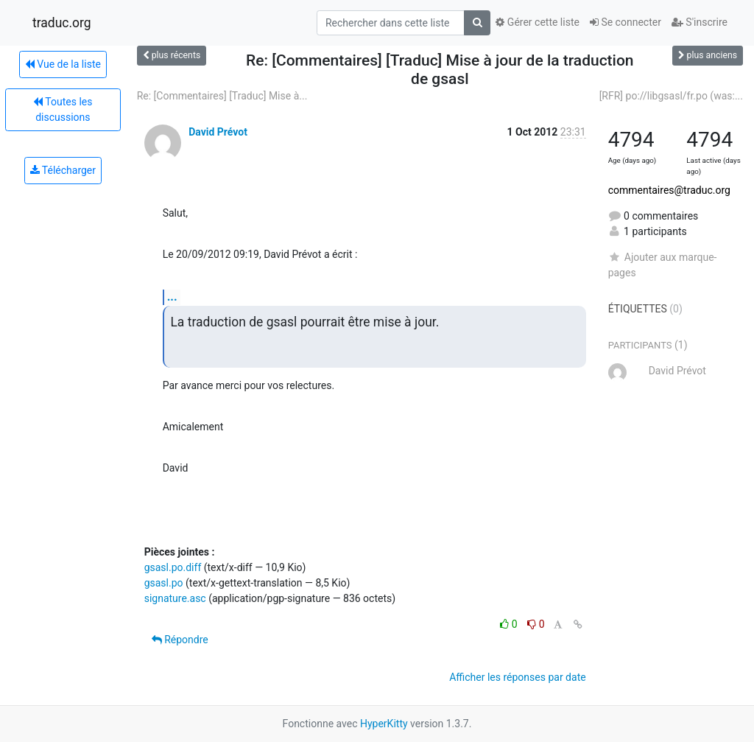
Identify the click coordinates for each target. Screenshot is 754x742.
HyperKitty (384, 723)
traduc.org (61, 22)
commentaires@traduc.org (669, 190)
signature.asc (175, 598)
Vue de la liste (63, 64)
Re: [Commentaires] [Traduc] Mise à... (222, 96)
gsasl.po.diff (173, 567)
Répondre (180, 639)
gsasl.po (163, 583)
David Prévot (217, 132)
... (172, 297)
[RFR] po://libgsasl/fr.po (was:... (671, 96)
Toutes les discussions (62, 109)
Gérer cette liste (537, 22)
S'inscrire (699, 22)
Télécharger (63, 170)
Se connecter (625, 22)
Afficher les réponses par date (517, 677)
